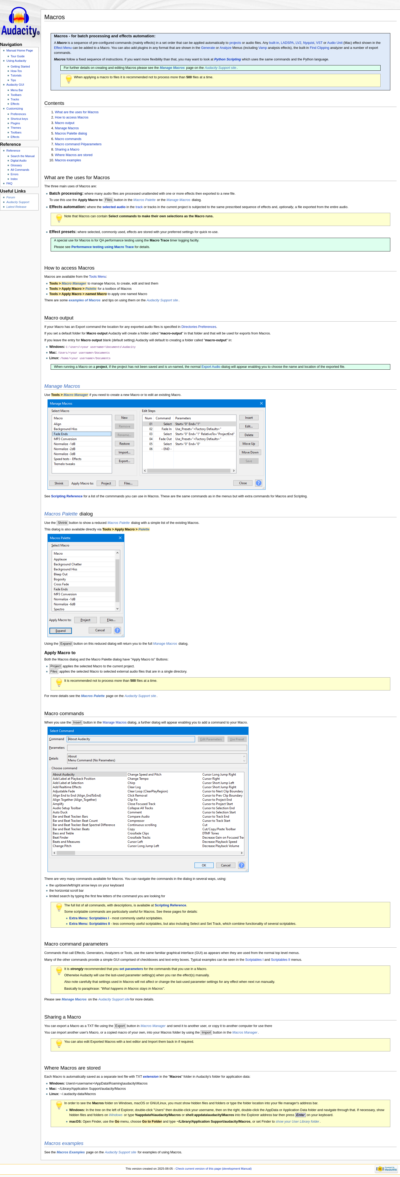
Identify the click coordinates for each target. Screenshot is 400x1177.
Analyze (225, 48)
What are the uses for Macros (76, 112)
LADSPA (287, 43)
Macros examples (68, 160)
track (139, 207)
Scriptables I (254, 959)
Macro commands (68, 139)
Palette (90, 289)
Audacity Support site (220, 68)
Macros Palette (144, 200)
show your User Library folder (297, 1121)
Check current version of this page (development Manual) (214, 1167)
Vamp (263, 48)
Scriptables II (280, 959)
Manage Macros (67, 128)
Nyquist (308, 43)
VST (319, 43)
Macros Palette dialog (71, 133)
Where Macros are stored (73, 155)
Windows (115, 1114)
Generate (208, 48)
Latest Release (16, 206)
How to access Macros (71, 117)
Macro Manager (74, 283)
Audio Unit (335, 43)
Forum (10, 197)
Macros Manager (152, 1025)
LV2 (298, 43)
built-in (274, 43)
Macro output (64, 123)
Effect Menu (63, 48)
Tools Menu (97, 276)
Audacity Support (17, 202)
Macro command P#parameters (78, 144)
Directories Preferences (198, 327)
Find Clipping (319, 48)
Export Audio (211, 366)
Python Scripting (227, 59)
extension (151, 1076)
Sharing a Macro (67, 149)
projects (235, 43)
